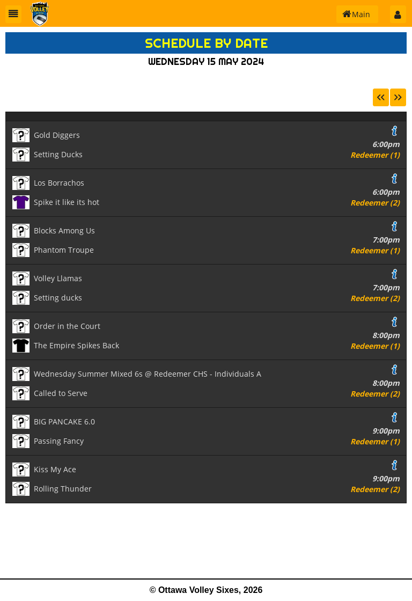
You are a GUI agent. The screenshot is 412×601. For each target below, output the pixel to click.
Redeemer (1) (375, 155)
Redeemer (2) (375, 202)
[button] (13, 14)
